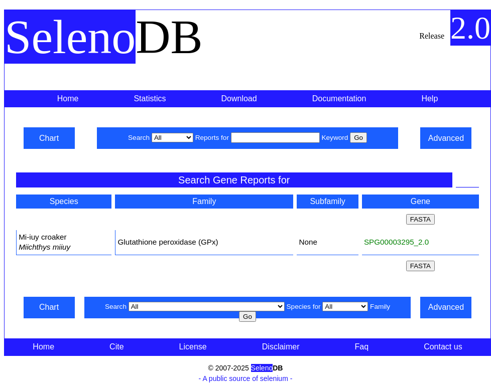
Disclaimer (281, 346)
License (193, 346)
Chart (49, 138)
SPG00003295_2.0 (396, 242)
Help (429, 98)
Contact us (443, 346)
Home (68, 98)
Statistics (150, 98)
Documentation (339, 98)
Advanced (446, 138)
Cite (116, 346)
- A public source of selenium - (246, 378)
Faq (362, 346)
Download (239, 98)
